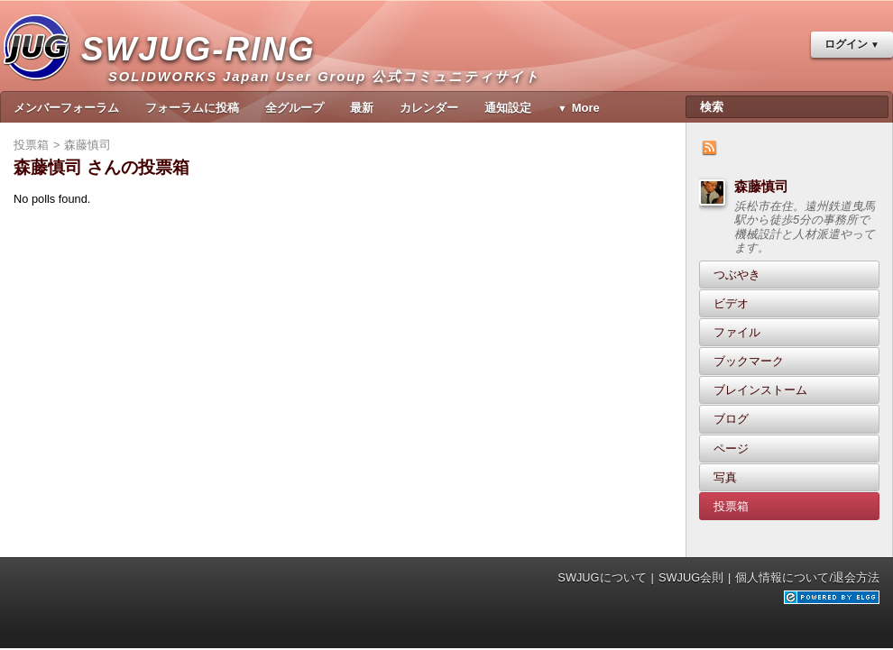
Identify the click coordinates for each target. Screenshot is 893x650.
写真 (725, 477)
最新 (361, 107)
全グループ (294, 107)
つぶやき (736, 274)
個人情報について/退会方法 (807, 577)
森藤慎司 (761, 186)
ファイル (736, 332)
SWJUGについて (601, 577)
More (586, 107)
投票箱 (731, 506)
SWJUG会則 (690, 577)
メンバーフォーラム (66, 107)
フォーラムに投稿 (192, 107)
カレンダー (429, 107)
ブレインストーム (760, 390)
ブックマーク (748, 361)
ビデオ (731, 303)
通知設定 (507, 107)
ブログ (731, 419)
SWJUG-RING (205, 68)
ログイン (846, 44)
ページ (731, 448)
